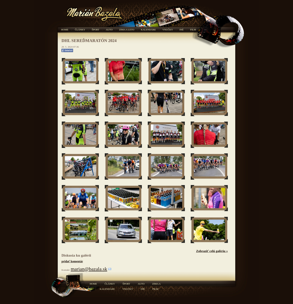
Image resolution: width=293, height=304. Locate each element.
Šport (95, 29)
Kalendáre (148, 29)
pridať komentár (72, 261)
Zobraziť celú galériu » (212, 251)
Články (80, 29)
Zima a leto (126, 29)
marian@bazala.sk (89, 269)
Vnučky (167, 29)
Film (193, 29)
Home (64, 29)
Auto (109, 29)
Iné (182, 29)
